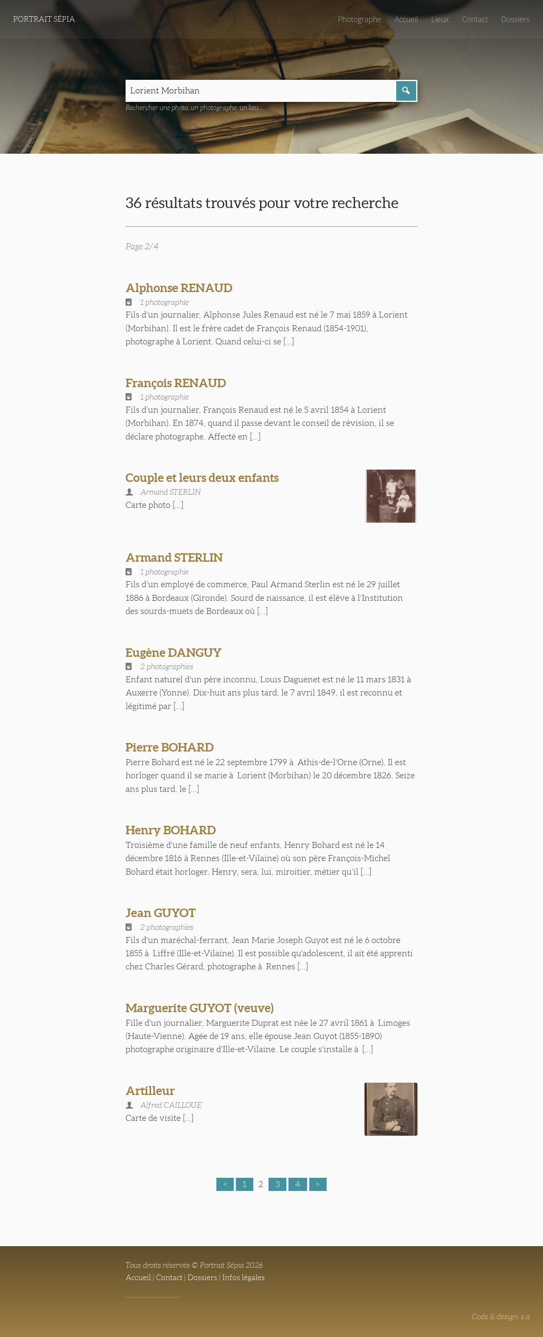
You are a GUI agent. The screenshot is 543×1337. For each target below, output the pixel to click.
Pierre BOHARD (170, 747)
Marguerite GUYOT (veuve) (200, 1008)
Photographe (359, 19)
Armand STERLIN (174, 557)
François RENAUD (176, 383)
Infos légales (243, 1277)
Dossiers (515, 19)
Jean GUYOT (161, 913)
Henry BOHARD (171, 830)
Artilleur (150, 1091)
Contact (475, 19)
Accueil (406, 19)
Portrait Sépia (44, 19)
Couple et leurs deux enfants (202, 477)
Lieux (440, 19)
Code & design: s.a (501, 1316)
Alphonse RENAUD (179, 288)
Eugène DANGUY (173, 652)
